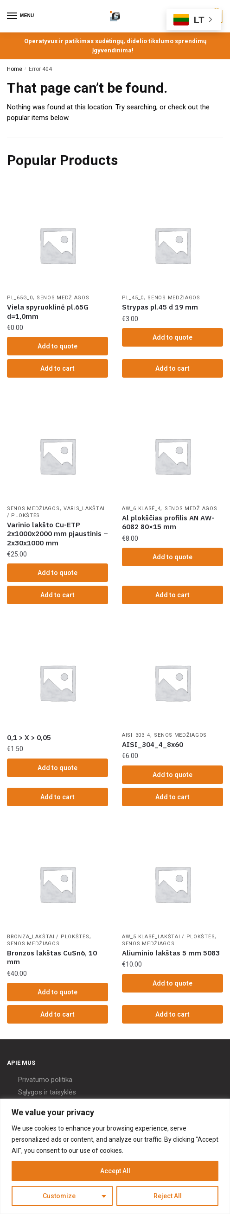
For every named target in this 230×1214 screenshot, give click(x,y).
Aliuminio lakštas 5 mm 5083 (171, 952)
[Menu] (21, 16)
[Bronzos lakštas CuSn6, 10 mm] (57, 884)
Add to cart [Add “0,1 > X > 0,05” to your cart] (57, 797)
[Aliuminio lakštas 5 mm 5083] (172, 884)
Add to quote (57, 346)
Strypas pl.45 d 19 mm (160, 307)
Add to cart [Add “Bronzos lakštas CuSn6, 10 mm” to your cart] (57, 1014)
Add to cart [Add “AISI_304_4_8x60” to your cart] (172, 797)
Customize (59, 1196)
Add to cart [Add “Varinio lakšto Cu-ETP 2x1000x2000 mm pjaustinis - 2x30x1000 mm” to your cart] (57, 595)
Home (14, 69)
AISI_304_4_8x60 (152, 744)
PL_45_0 (133, 298)
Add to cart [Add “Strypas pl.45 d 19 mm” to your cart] (172, 368)
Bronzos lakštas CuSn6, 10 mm (52, 957)
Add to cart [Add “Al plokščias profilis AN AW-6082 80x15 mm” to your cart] (172, 595)
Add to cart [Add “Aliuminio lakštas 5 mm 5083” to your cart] (172, 1014)
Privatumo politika (45, 1079)
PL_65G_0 (20, 298)
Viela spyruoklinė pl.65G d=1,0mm (48, 312)
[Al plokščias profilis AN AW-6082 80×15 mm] (172, 456)
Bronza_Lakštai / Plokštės (48, 937)
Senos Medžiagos (63, 298)
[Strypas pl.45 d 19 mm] (172, 245)
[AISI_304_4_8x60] (172, 683)
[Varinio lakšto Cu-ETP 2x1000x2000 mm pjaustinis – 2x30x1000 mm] (57, 456)
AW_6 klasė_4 (141, 509)
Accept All (115, 1171)
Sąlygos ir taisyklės (47, 1092)
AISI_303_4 (136, 735)
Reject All (167, 1196)
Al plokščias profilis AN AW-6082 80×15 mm (168, 522)
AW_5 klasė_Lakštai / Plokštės (168, 937)
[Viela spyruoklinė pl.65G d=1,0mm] (57, 245)
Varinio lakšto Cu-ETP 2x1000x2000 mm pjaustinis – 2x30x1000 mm (57, 533)
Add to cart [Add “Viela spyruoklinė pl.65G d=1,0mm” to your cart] (57, 368)
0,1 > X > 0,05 (29, 737)
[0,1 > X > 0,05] (57, 683)
